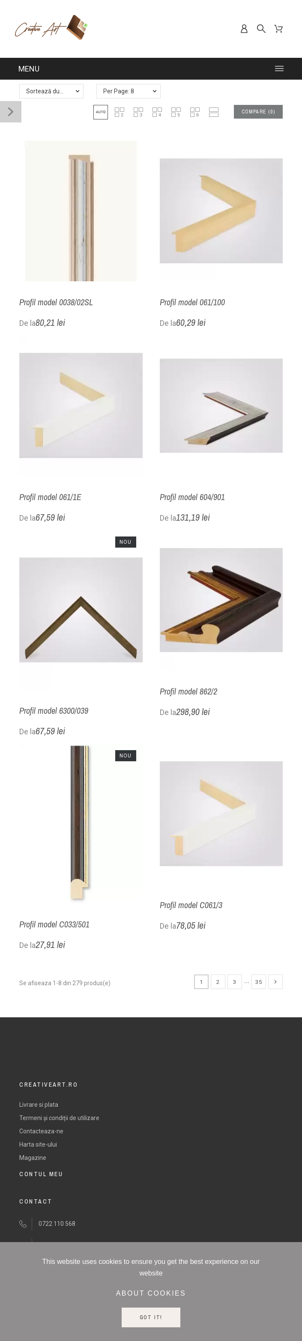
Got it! (151, 1317)
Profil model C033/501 (54, 924)
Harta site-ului (38, 1144)
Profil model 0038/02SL (56, 302)
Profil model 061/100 (192, 302)
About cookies (151, 1293)
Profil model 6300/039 (53, 710)
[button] (100, 112)
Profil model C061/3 (191, 905)
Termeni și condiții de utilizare (59, 1118)
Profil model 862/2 (188, 691)
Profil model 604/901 (192, 497)
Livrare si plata (38, 1104)
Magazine (32, 1157)
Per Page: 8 (118, 91)
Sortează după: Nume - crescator (55, 91)
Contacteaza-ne (41, 1131)
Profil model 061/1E (50, 497)
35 (258, 981)
